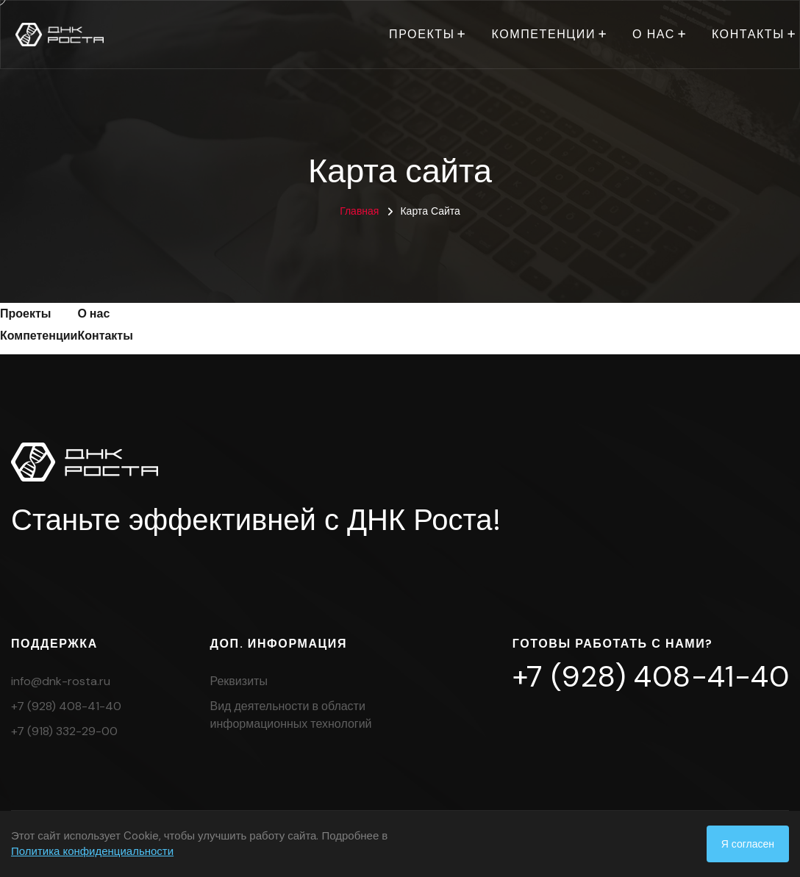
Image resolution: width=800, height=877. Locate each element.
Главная (359, 211)
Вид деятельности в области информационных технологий (291, 714)
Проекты (421, 34)
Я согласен (747, 844)
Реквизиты (239, 681)
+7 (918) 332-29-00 (64, 731)
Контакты (748, 34)
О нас (653, 34)
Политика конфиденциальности (92, 851)
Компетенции (543, 34)
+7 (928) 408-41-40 (66, 706)
